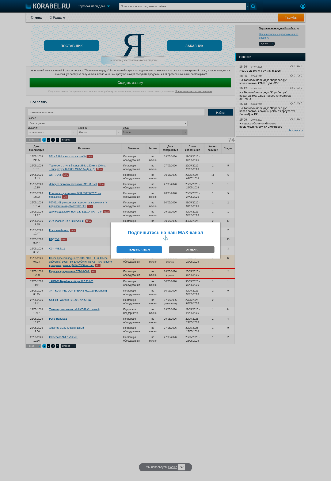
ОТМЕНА (191, 249)
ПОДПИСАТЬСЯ (139, 249)
